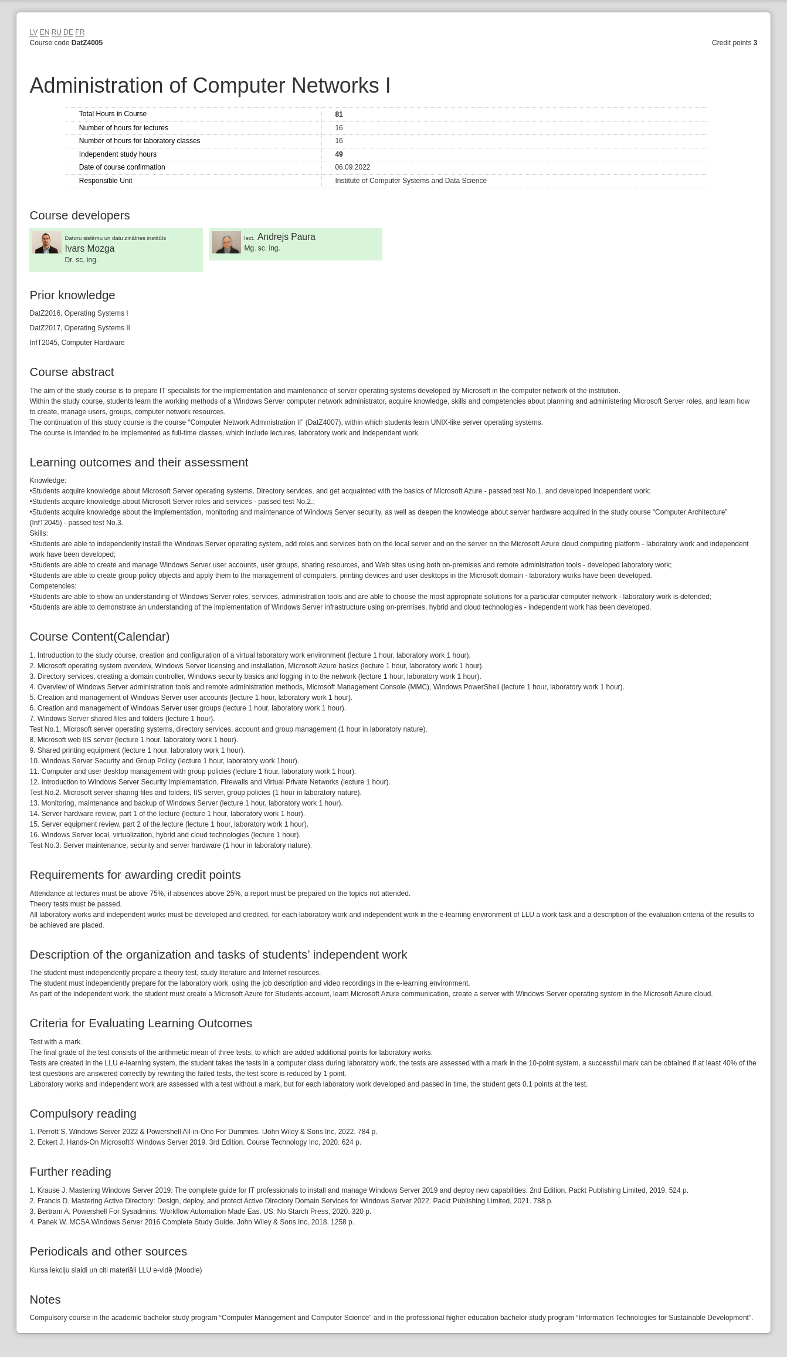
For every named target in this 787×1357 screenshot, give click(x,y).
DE (68, 32)
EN (45, 32)
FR (79, 32)
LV (33, 32)
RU (57, 32)
